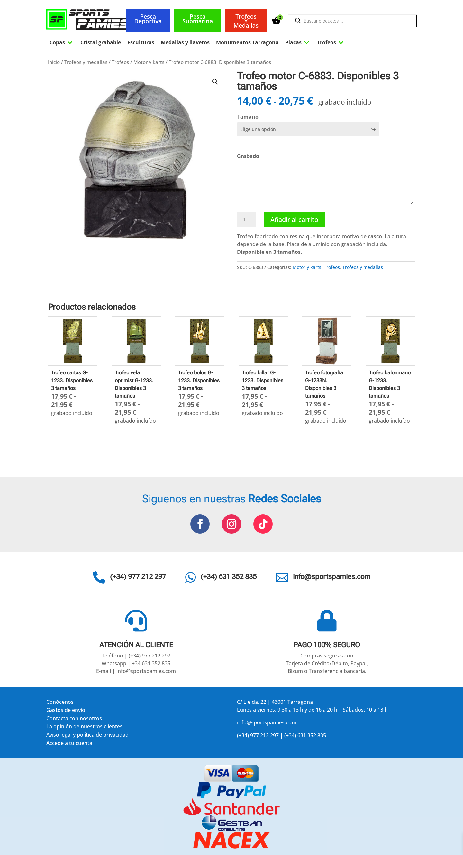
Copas (62, 42)
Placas (298, 42)
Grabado (248, 156)
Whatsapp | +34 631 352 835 (136, 663)
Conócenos (60, 703)
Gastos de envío (65, 711)
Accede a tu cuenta (69, 744)
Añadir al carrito (294, 219)
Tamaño (248, 116)
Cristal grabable (100, 42)
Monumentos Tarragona (247, 42)
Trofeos (331, 42)
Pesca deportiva (148, 19)
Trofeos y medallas (246, 21)
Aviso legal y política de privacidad (87, 735)
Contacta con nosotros (74, 719)
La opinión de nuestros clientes (84, 727)
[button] (215, 81)
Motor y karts (148, 62)
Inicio (54, 62)
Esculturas (140, 42)
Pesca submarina (197, 19)
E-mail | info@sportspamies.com (136, 671)
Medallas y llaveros (185, 42)
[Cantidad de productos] (246, 219)
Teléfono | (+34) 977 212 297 (136, 655)
